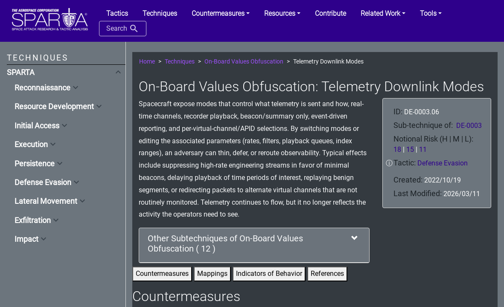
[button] (220, 13)
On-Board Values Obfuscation (243, 61)
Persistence (35, 163)
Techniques (180, 61)
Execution (31, 144)
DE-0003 (469, 126)
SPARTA (21, 72)
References (327, 273)
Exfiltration (33, 220)
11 (423, 149)
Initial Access (37, 126)
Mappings (212, 273)
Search (122, 28)
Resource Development (54, 106)
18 (397, 149)
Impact (26, 239)
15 (410, 149)
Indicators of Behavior (269, 273)
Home (147, 61)
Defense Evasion (43, 182)
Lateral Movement (46, 201)
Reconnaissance (42, 88)
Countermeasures (162, 273)
